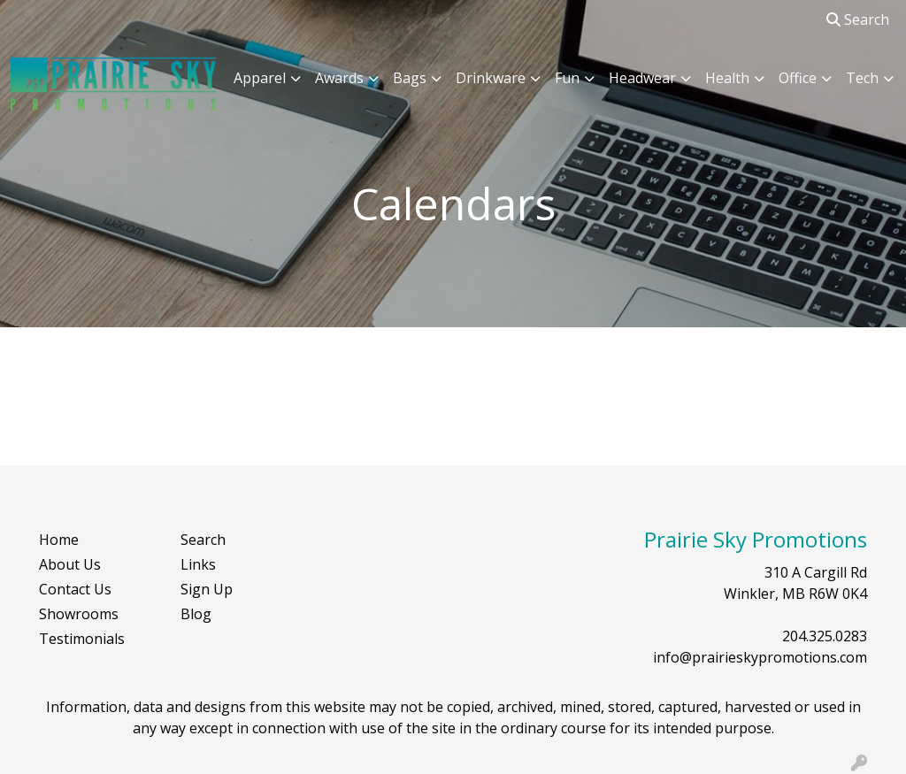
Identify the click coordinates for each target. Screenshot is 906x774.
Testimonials (82, 638)
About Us (70, 564)
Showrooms (79, 614)
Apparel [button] (260, 78)
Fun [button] (567, 78)
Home (59, 539)
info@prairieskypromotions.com (760, 657)
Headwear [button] (642, 78)
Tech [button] (862, 78)
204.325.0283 (824, 636)
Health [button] (727, 78)
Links (198, 564)
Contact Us (75, 589)
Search (857, 19)
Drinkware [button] (491, 78)
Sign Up (206, 589)
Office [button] (798, 78)
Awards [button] (339, 78)
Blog (195, 614)
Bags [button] (409, 78)
